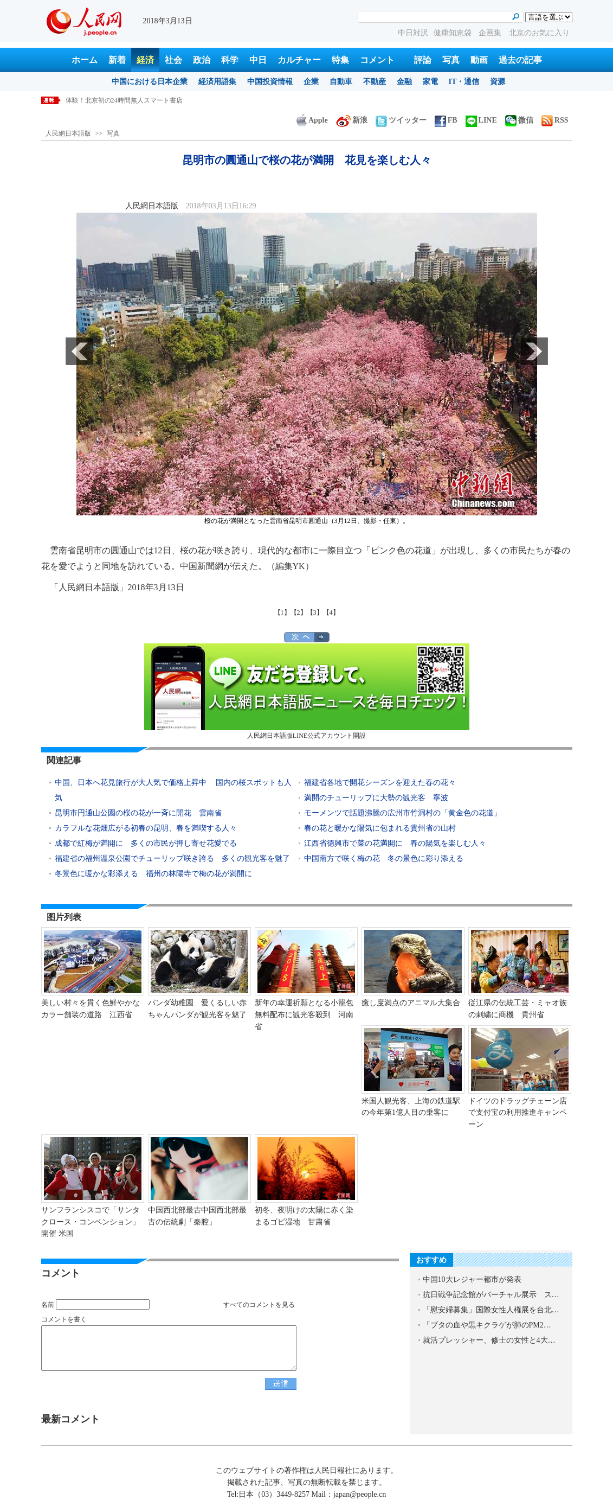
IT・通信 (464, 82)
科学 (229, 60)
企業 (311, 82)
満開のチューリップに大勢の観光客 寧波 (376, 798)
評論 (422, 60)
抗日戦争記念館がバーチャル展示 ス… (491, 1295)
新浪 (351, 120)
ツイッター (401, 120)
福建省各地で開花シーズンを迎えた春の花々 (380, 782)
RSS (555, 120)
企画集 (491, 33)
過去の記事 (520, 60)
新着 (117, 60)
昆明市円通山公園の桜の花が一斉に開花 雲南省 (138, 813)
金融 (404, 82)
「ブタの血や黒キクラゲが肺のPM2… (487, 1325)
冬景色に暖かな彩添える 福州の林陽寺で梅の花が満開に (153, 874)
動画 (479, 60)
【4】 (331, 612)
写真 (451, 60)
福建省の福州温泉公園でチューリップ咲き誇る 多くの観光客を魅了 (172, 858)
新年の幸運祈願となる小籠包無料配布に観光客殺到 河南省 (304, 1014)
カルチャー (299, 60)
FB (446, 120)
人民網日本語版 (68, 133)
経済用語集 (217, 82)
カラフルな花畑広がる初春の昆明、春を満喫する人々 (146, 828)
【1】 (282, 612)
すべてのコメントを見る (259, 1304)
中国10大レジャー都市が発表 (472, 1279)
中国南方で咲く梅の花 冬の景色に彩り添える (383, 858)
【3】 (315, 612)
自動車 (341, 82)
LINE (481, 120)
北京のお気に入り (539, 33)
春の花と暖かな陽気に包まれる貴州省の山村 (380, 828)
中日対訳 (413, 33)
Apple (312, 120)
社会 (173, 60)
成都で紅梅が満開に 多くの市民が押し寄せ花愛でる (146, 843)
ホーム (85, 60)
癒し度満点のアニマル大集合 (411, 1003)
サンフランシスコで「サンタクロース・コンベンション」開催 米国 (90, 1221)
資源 (497, 82)
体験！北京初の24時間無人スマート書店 (124, 100)
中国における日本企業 (150, 82)
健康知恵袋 (454, 33)
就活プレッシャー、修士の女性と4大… (489, 1340)
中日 (258, 60)
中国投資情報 (270, 82)
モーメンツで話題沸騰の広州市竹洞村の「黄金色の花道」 (402, 813)
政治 (201, 60)
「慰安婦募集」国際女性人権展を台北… (491, 1310)
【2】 (299, 612)
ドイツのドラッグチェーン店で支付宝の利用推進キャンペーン (517, 1112)
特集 (340, 60)
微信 (519, 120)
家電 (430, 82)
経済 (145, 60)
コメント (377, 60)
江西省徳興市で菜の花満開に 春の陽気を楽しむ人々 (395, 843)
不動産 (374, 82)
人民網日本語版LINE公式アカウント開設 (306, 691)
